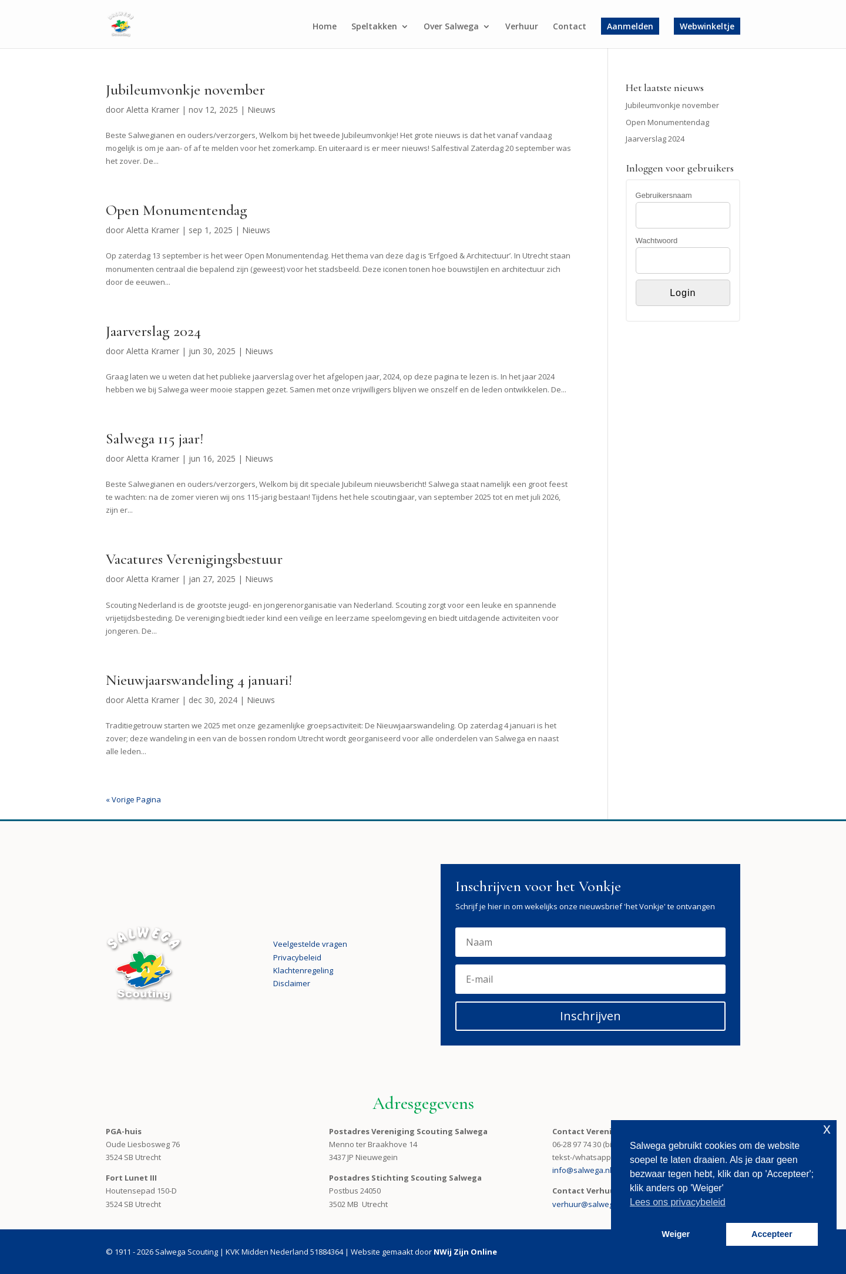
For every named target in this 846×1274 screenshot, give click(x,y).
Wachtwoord (657, 240)
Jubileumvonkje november (185, 89)
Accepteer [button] (772, 1234)
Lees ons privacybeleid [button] (678, 1202)
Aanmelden (630, 26)
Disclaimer (291, 983)
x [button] (827, 1128)
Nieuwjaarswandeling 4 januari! (199, 680)
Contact (569, 27)
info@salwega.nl (582, 1170)
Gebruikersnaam (664, 195)
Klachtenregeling (303, 970)
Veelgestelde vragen (310, 944)
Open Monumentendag (176, 210)
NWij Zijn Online (465, 1251)
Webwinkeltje (707, 26)
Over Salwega (451, 27)
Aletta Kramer (152, 109)
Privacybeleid (297, 957)
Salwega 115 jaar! (154, 438)
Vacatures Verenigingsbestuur (194, 559)
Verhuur (521, 27)
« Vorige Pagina (133, 799)
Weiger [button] (676, 1234)
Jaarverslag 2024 (153, 331)
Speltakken (374, 27)
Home (325, 27)
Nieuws (261, 109)
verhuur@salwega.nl (589, 1204)
